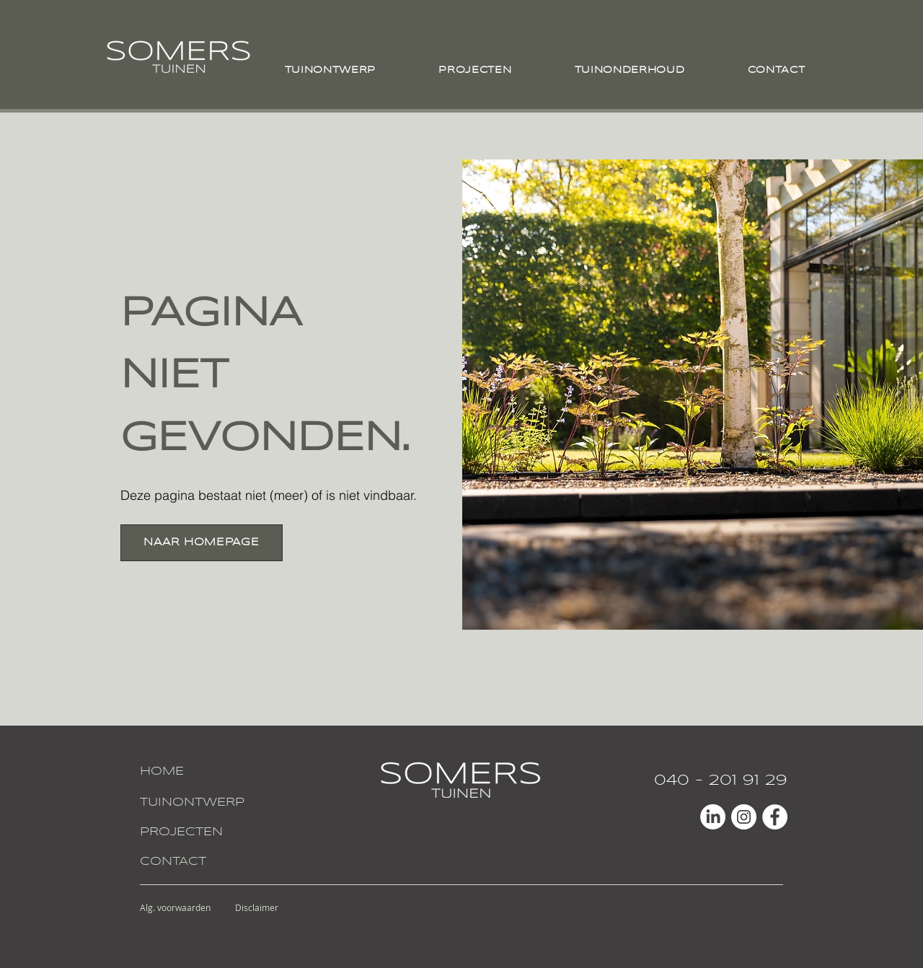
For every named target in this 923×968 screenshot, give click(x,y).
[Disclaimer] (256, 907)
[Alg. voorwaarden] (175, 907)
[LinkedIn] (712, 817)
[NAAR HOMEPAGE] (201, 542)
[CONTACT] (193, 862)
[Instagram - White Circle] (743, 817)
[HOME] (193, 772)
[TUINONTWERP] (193, 803)
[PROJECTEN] (193, 832)
